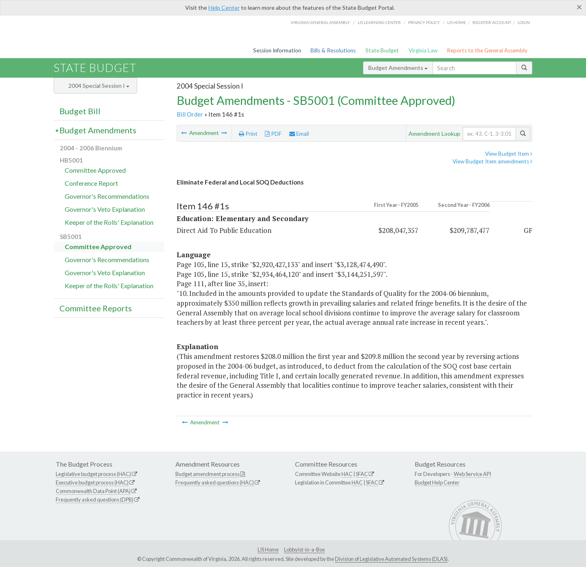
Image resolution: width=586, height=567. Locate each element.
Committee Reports (95, 308)
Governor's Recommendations (107, 196)
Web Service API (472, 474)
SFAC (362, 474)
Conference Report (91, 183)
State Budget (382, 50)
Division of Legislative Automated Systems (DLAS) (391, 559)
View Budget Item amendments (492, 161)
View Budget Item (508, 153)
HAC (346, 474)
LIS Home (268, 549)
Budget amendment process (207, 474)
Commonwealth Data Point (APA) (93, 491)
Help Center (224, 7)
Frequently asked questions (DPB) (94, 499)
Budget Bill (80, 111)
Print (248, 133)
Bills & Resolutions (333, 50)
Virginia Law (423, 50)
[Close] (579, 7)
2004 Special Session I (98, 85)
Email (299, 133)
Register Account (491, 22)
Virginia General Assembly (320, 22)
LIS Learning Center (379, 22)
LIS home (456, 22)
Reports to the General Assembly (487, 50)
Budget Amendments (398, 67)
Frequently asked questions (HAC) (214, 482)
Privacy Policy (424, 22)
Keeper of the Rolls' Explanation (109, 222)
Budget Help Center (437, 482)
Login (524, 22)
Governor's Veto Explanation (105, 209)
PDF (273, 133)
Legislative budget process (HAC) (93, 474)
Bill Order (190, 114)
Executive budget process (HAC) (92, 482)
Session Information (277, 50)
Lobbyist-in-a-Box (304, 549)
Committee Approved (95, 170)
